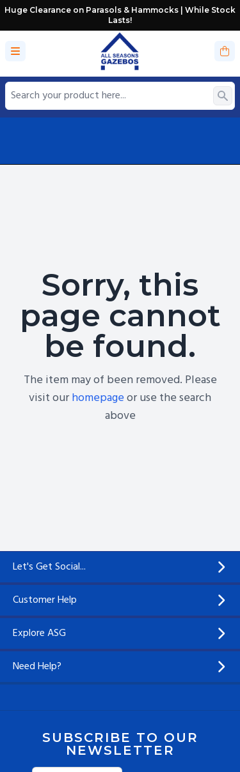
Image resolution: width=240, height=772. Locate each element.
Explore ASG (120, 633)
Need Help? (120, 666)
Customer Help (120, 600)
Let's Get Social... (120, 567)
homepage (98, 398)
